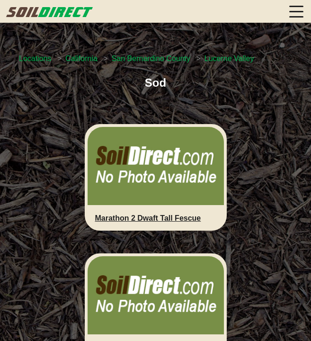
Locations (35, 58)
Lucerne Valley (229, 58)
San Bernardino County (151, 58)
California (81, 58)
